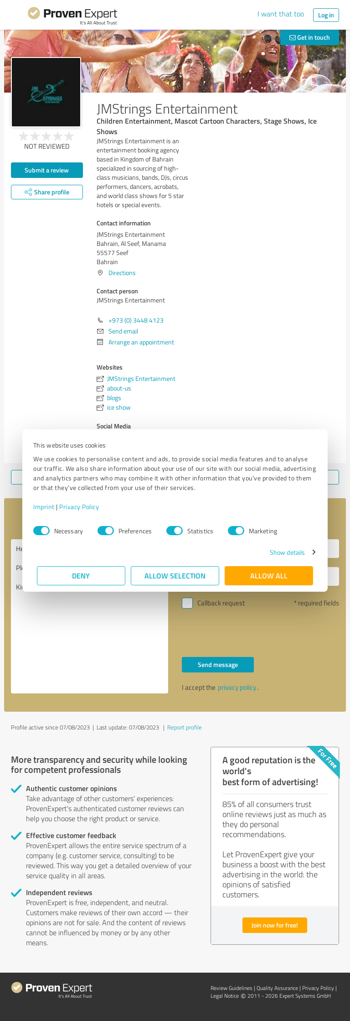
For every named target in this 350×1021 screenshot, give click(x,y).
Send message (218, 664)
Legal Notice (225, 996)
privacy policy (237, 687)
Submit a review (47, 170)
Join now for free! (275, 925)
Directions (122, 272)
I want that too (280, 14)
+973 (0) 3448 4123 (136, 320)
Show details (283, 552)
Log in (326, 14)
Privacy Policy (83, 506)
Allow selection (175, 575)
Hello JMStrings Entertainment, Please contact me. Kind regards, (89, 616)
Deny (81, 575)
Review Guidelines (231, 988)
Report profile (184, 727)
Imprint (47, 506)
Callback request (221, 603)
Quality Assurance (277, 988)
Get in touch (309, 37)
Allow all (269, 575)
